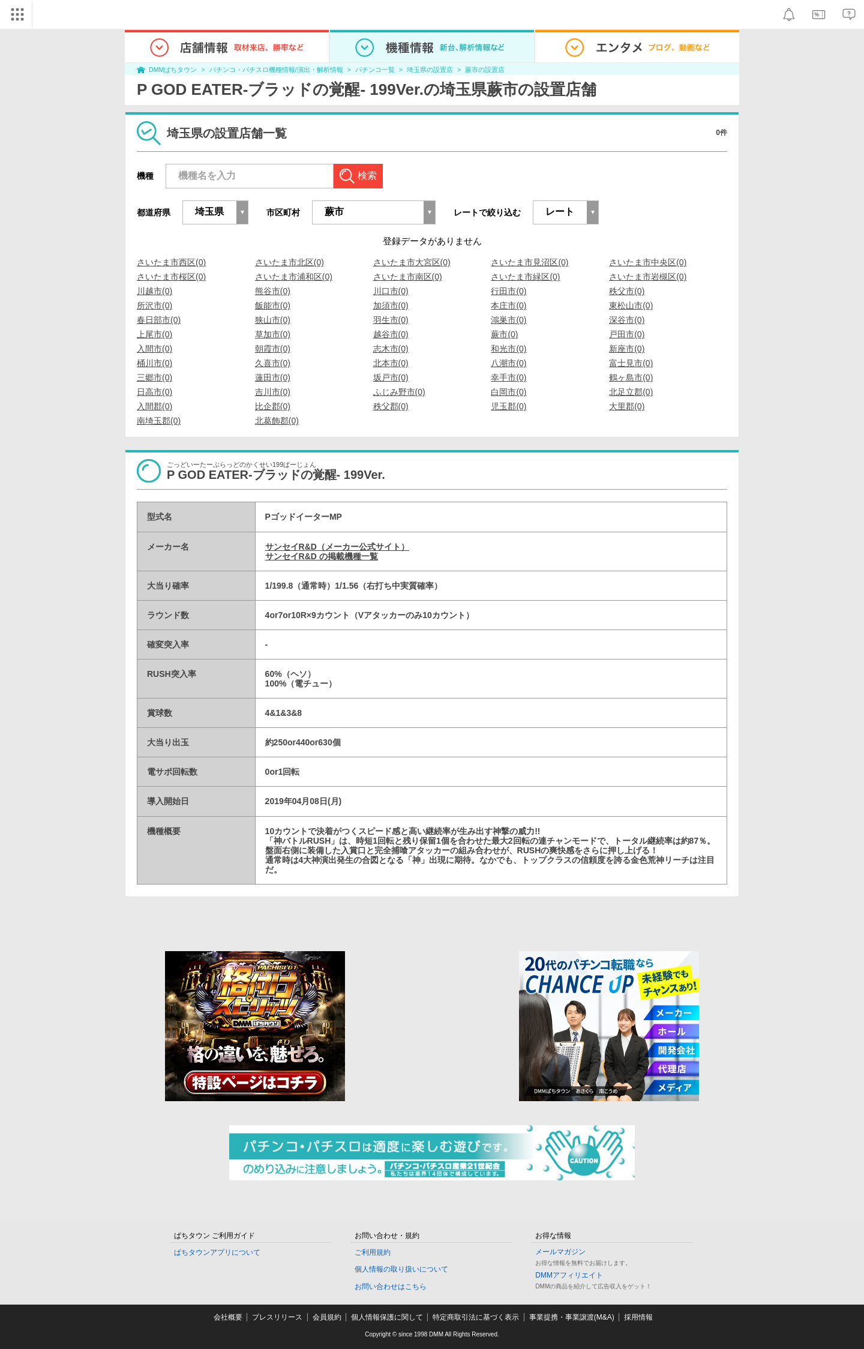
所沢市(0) (154, 305)
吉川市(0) (272, 392)
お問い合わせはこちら (391, 1286)
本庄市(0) (508, 305)
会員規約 (327, 1317)
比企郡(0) (272, 406)
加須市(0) (391, 305)
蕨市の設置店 (485, 69)
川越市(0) (154, 291)
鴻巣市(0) (508, 320)
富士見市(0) (631, 363)
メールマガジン (560, 1252)
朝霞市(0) (272, 348)
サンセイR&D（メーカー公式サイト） (337, 546)
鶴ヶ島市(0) (631, 377)
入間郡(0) (154, 406)
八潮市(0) (508, 363)
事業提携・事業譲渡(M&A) (571, 1317)
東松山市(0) (631, 305)
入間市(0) (154, 348)
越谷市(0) (391, 334)
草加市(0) (272, 334)
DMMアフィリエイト (569, 1275)
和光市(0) (508, 348)
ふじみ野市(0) (399, 392)
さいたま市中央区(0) (647, 262)
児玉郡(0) (508, 406)
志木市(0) (391, 348)
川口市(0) (391, 291)
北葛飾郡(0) (277, 420)
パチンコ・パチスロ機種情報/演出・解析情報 (276, 69)
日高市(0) (154, 392)
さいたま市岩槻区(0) (647, 276)
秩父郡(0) (391, 406)
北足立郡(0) (631, 392)
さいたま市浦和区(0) (293, 276)
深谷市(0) (626, 320)
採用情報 (638, 1317)
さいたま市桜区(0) (171, 276)
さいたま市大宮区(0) (412, 262)
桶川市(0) (154, 363)
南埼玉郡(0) (159, 420)
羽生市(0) (391, 320)
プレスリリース (277, 1317)
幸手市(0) (508, 377)
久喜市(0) (272, 363)
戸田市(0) (626, 334)
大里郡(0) (626, 406)
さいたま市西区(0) (171, 262)
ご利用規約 (373, 1252)
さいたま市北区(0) (289, 262)
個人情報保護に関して (387, 1317)
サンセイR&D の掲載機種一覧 (321, 556)
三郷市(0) (154, 377)
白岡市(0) (508, 392)
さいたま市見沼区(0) (529, 262)
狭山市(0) (272, 320)
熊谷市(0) (272, 291)
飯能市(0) (272, 305)
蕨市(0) (504, 334)
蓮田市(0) (272, 377)
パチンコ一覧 (375, 69)
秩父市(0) (626, 291)
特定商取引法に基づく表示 (476, 1317)
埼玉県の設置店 (430, 69)
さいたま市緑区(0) (525, 276)
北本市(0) (391, 363)
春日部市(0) (159, 320)
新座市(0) (626, 348)
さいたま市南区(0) (407, 276)
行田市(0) (508, 291)
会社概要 (228, 1317)
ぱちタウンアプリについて (217, 1252)
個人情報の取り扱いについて (401, 1269)
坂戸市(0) (391, 377)
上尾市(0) (154, 334)
